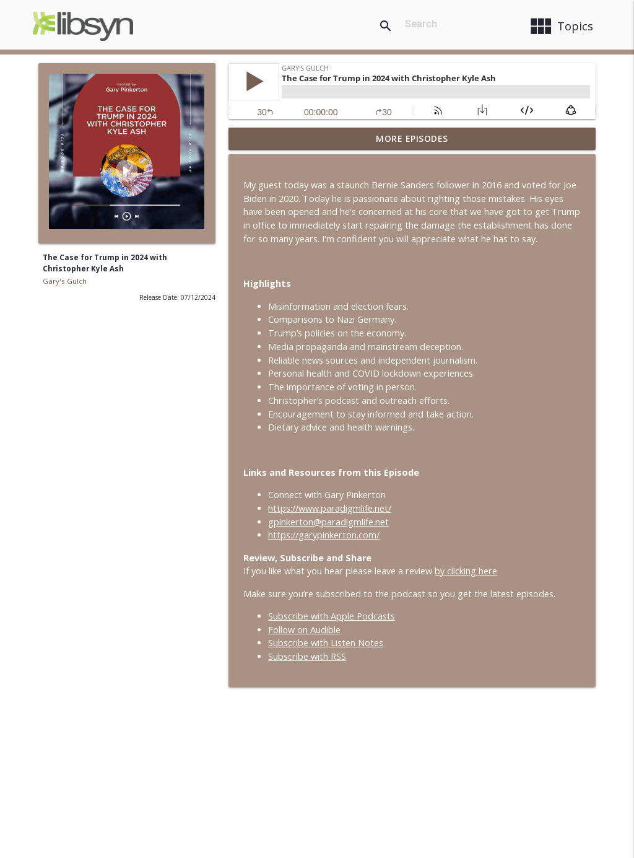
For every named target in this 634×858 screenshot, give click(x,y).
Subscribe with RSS (307, 656)
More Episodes (412, 138)
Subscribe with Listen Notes (325, 643)
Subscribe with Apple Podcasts (331, 616)
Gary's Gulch (65, 281)
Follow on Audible (304, 630)
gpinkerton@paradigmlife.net (328, 522)
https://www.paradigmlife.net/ (329, 508)
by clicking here (466, 571)
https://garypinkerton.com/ (324, 535)
